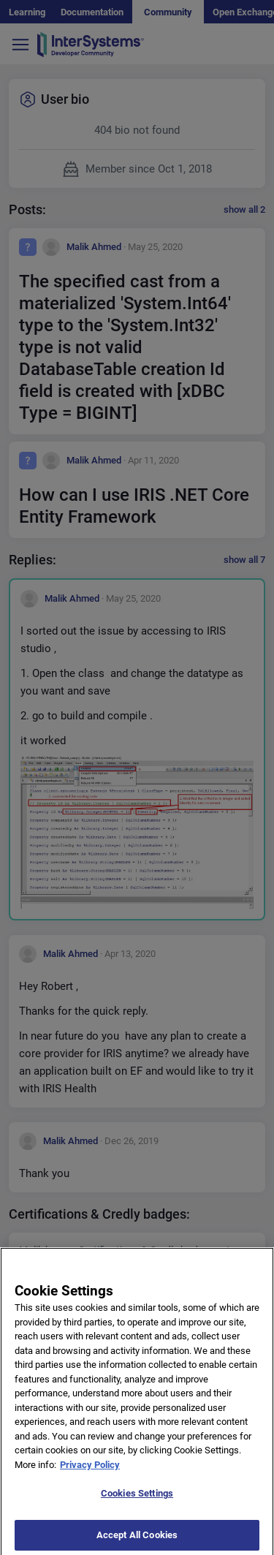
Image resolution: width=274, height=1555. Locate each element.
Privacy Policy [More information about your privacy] (90, 1469)
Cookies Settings (137, 1499)
